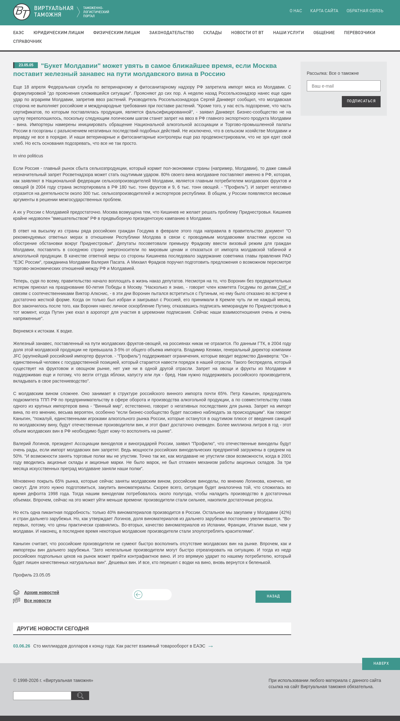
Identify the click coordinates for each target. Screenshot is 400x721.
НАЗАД (273, 596)
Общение (324, 33)
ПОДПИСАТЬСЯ (361, 101)
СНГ (282, 287)
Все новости (37, 600)
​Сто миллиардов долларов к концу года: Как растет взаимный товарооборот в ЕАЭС (119, 645)
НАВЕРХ (381, 664)
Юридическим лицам (58, 33)
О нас (296, 11)
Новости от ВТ (247, 33)
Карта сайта (324, 11)
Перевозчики (359, 33)
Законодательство (171, 33)
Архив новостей (41, 592)
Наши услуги (288, 33)
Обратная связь (365, 11)
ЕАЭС (18, 33)
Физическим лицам (116, 33)
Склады (212, 33)
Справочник (27, 41)
